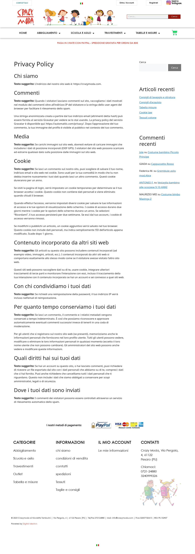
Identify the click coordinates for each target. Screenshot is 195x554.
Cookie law (145, 113)
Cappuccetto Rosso (162, 165)
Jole (141, 153)
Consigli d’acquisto (150, 103)
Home (23, 34)
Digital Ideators (30, 525)
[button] (22, 3)
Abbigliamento (48, 34)
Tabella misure (148, 108)
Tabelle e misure (148, 34)
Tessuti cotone (148, 118)
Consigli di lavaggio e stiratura (157, 98)
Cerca (174, 18)
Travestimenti (115, 34)
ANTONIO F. (146, 183)
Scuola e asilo (82, 34)
